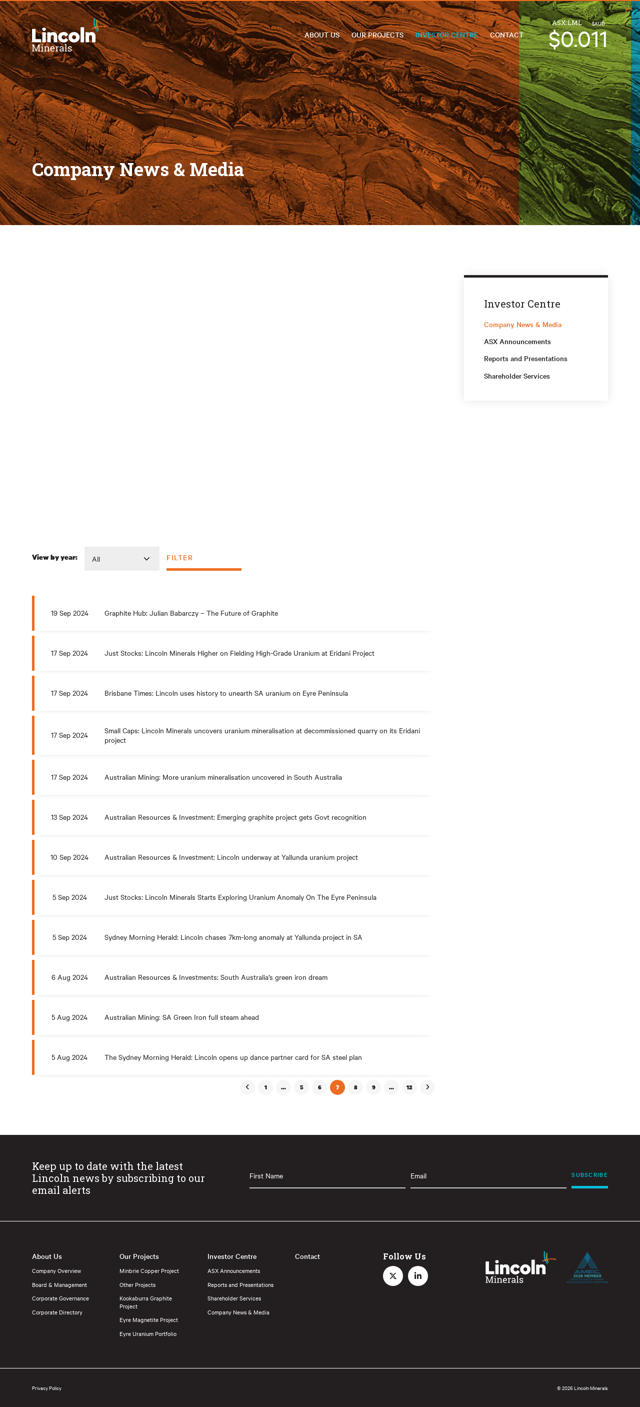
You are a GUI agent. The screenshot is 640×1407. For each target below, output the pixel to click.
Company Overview (56, 1270)
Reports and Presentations (526, 358)
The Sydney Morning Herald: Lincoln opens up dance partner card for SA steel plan (233, 1057)
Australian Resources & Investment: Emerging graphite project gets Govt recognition (235, 817)
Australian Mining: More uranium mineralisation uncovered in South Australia (223, 777)
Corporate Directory (57, 1312)
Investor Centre (447, 35)
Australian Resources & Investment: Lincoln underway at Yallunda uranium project (231, 857)
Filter (180, 557)
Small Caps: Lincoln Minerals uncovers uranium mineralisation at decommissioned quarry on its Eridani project (262, 735)
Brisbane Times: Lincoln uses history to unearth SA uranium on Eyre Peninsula (226, 693)
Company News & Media (523, 324)
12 (409, 1087)
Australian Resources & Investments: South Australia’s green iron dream (216, 977)
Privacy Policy (47, 1387)
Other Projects (138, 1284)
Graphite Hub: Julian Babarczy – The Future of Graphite (191, 613)
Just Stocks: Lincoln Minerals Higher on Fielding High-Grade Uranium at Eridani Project (239, 653)
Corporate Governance (60, 1298)
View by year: (55, 557)
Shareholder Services (517, 376)
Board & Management (59, 1284)
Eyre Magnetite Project (149, 1319)
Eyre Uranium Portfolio (148, 1333)
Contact (507, 35)
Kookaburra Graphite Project (146, 1302)
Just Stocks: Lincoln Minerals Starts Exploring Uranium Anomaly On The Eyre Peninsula (240, 897)
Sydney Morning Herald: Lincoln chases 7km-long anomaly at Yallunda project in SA (233, 937)
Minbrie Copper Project (149, 1270)
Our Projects (378, 35)
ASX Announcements (517, 341)
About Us (322, 35)
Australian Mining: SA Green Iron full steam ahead (181, 1017)
